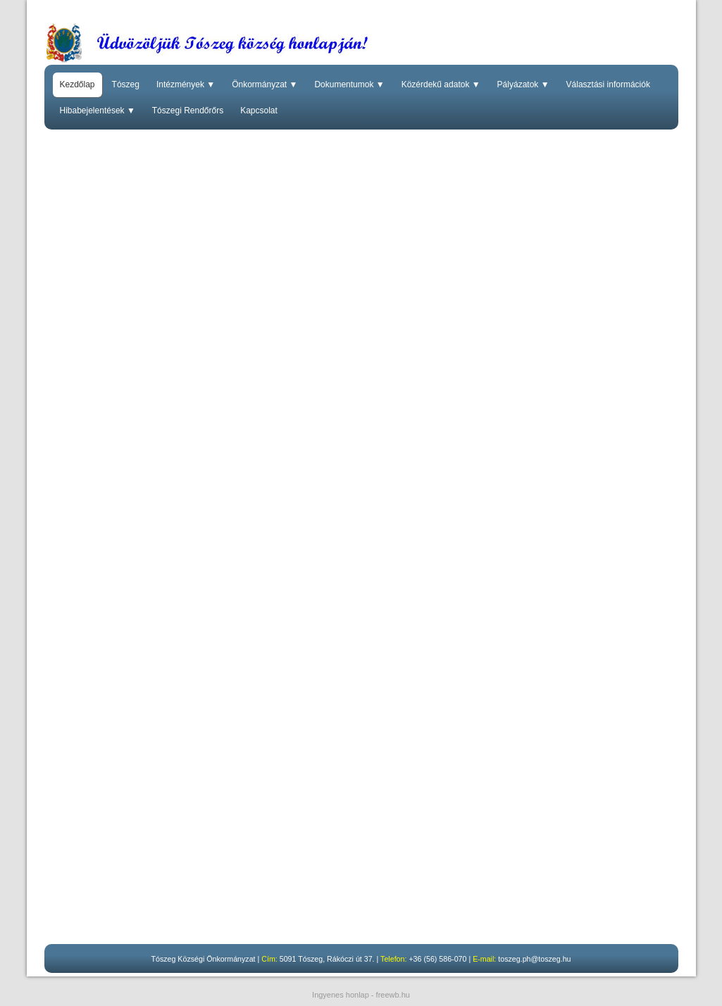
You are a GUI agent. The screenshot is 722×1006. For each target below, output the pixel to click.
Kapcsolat (259, 110)
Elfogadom (619, 990)
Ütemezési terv (172, 553)
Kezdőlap (77, 84)
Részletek (571, 990)
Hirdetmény (96, 638)
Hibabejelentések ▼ (97, 110)
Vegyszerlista (100, 553)
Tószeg (125, 84)
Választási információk (608, 84)
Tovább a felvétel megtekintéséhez (145, 915)
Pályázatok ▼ (523, 84)
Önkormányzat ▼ (264, 84)
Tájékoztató (336, 851)
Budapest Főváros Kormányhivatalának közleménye (181, 787)
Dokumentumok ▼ (349, 84)
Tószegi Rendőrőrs (187, 110)
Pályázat (152, 638)
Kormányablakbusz (112, 478)
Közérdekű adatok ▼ (441, 84)
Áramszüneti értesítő (115, 713)
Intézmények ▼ (185, 84)
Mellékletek (325, 787)
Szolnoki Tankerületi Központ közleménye (159, 851)
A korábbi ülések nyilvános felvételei (304, 915)
